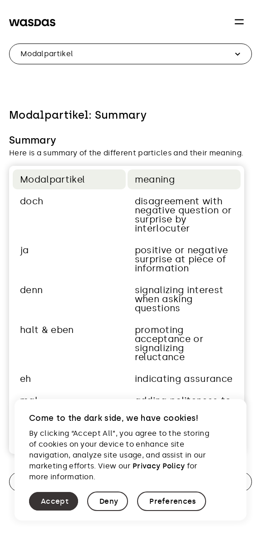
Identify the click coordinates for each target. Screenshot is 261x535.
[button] (53, 501)
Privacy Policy (159, 466)
